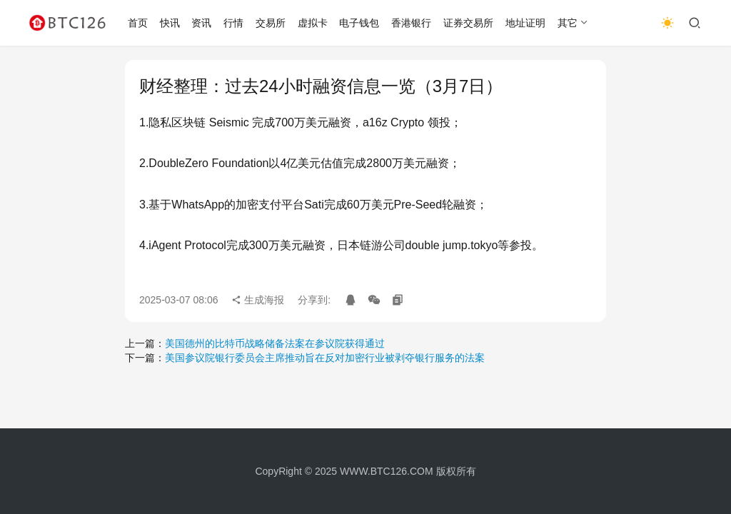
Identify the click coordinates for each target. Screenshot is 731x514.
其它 (568, 23)
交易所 (271, 23)
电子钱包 (359, 23)
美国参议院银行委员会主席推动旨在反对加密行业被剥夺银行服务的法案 (325, 357)
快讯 (170, 23)
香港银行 (411, 23)
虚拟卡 (313, 23)
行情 (233, 23)
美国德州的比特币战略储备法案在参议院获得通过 (275, 343)
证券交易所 (468, 23)
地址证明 (525, 23)
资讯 (201, 23)
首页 (138, 23)
